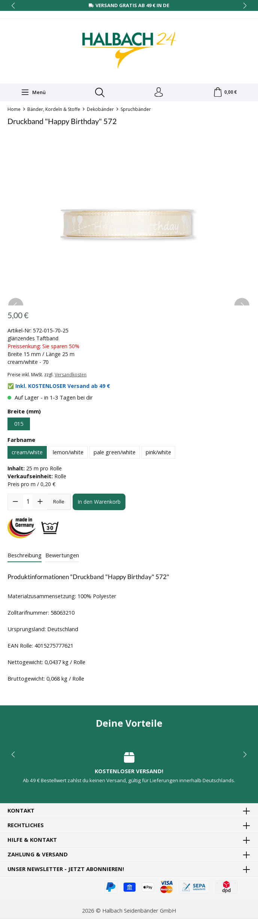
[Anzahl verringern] (15, 503)
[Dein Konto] (158, 93)
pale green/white (115, 454)
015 (18, 425)
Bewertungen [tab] (62, 556)
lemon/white (68, 454)
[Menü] (32, 93)
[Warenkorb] (225, 93)
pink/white (158, 454)
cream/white (27, 454)
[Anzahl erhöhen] (40, 503)
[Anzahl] (27, 503)
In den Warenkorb (99, 503)
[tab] (24, 557)
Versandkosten (70, 376)
